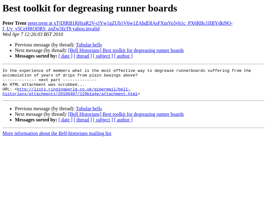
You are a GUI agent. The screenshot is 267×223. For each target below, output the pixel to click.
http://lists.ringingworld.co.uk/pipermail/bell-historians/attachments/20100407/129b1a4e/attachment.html (70, 96)
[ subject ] (103, 56)
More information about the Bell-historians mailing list (56, 139)
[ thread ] (83, 56)
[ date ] (65, 56)
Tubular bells (89, 44)
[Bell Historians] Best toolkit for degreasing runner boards (126, 50)
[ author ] (123, 56)
